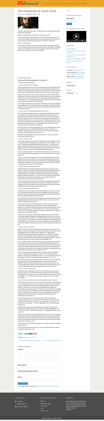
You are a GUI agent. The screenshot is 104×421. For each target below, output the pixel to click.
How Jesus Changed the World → (53, 341)
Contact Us (82, 3)
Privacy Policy (44, 412)
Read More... (69, 411)
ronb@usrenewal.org (22, 405)
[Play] (68, 42)
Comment (20, 350)
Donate (77, 3)
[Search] (86, 3)
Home (47, 3)
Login (42, 409)
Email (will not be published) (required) (28, 372)
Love (30, 338)
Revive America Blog (61, 3)
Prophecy (33, 338)
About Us (52, 3)
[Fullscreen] (84, 42)
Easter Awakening (71, 50)
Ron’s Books (71, 3)
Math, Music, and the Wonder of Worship (76, 60)
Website (20, 378)
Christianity (25, 338)
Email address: (70, 19)
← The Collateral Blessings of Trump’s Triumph (29, 341)
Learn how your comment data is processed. (48, 387)
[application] (76, 37)
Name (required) (22, 366)
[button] (76, 38)
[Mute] (82, 42)
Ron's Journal (44, 407)
